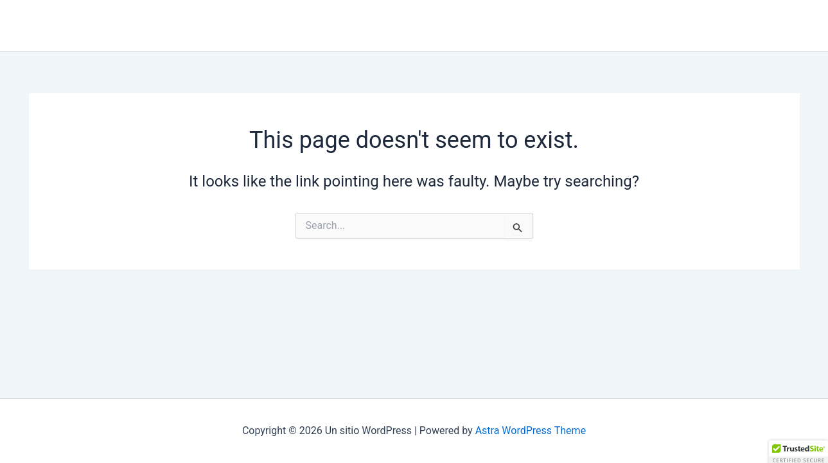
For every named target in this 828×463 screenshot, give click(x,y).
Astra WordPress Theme (530, 430)
